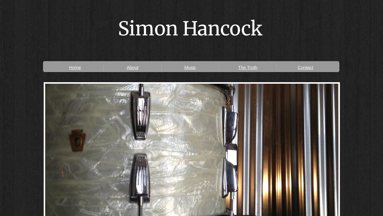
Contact (305, 67)
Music (190, 67)
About (132, 67)
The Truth (247, 67)
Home (75, 67)
